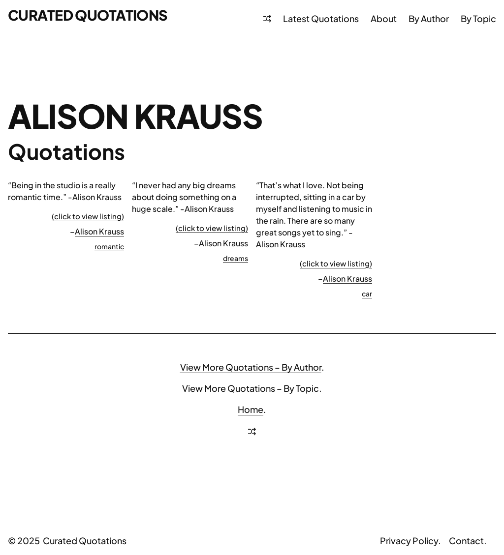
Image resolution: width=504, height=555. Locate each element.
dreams (235, 258)
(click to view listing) (88, 216)
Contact (466, 540)
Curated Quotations (88, 15)
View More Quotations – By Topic (250, 388)
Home (250, 409)
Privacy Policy (409, 540)
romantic (109, 246)
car (367, 293)
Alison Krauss (99, 231)
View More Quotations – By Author (250, 367)
